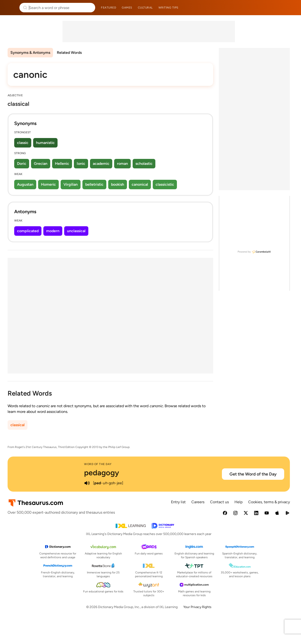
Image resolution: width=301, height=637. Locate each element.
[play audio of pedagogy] (87, 483)
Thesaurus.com (11, 7)
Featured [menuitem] (108, 7)
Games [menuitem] (127, 7)
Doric (21, 163)
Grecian (40, 163)
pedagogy (101, 472)
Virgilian (70, 184)
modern (52, 231)
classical (17, 425)
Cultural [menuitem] (145, 7)
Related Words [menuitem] (69, 52)
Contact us (219, 502)
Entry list (178, 502)
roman (122, 163)
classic (22, 142)
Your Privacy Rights (197, 607)
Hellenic (62, 163)
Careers (197, 502)
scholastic (144, 163)
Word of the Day (98, 464)
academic (101, 163)
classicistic (165, 184)
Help (238, 502)
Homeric (48, 184)
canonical (140, 184)
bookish (117, 184)
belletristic (94, 184)
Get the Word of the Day (253, 474)
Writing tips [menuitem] (168, 7)
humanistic (45, 142)
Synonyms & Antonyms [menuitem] (30, 52)
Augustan (25, 184)
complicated (28, 231)
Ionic (81, 163)
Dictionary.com (290, 7)
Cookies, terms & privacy (269, 502)
